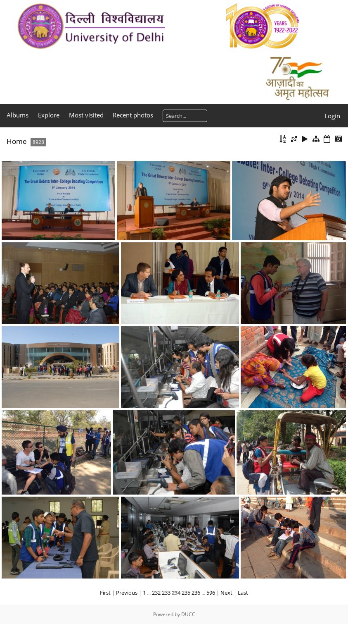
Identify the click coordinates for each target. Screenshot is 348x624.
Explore (48, 115)
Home (17, 141)
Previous (126, 592)
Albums (17, 115)
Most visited (86, 115)
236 (196, 592)
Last (243, 592)
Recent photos (133, 115)
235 (186, 592)
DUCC (188, 614)
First (105, 592)
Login (332, 116)
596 (210, 592)
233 (166, 592)
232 (156, 592)
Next (226, 592)
